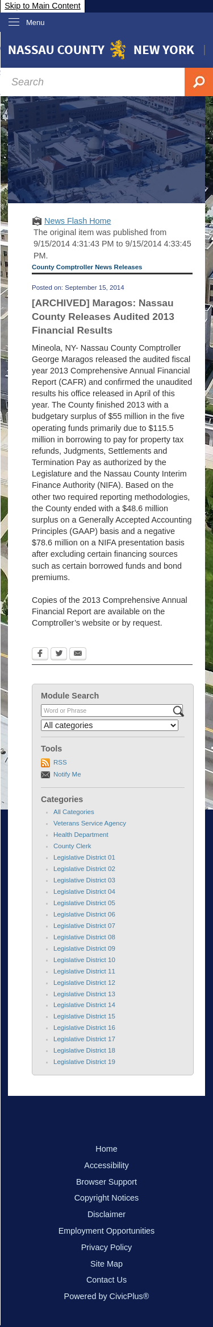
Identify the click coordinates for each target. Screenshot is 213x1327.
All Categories (73, 811)
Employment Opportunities (107, 1230)
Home (106, 1148)
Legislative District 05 (84, 902)
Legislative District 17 (84, 1039)
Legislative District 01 (84, 857)
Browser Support (106, 1181)
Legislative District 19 (84, 1061)
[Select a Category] (109, 725)
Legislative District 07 (84, 925)
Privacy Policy (106, 1247)
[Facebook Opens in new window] (40, 654)
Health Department (80, 834)
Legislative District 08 (84, 937)
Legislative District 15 (84, 1016)
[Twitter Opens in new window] (59, 654)
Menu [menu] (35, 22)
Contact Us (106, 1279)
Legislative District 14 (84, 1004)
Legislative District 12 (84, 982)
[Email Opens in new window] (77, 654)
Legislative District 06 (84, 914)
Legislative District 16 (84, 1027)
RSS (60, 762)
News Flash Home (77, 220)
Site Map (106, 1263)
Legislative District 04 (84, 891)
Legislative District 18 (84, 1050)
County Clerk (72, 846)
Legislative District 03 (84, 880)
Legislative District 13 (84, 994)
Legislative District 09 (84, 948)
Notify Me (67, 774)
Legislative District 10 (84, 959)
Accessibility (106, 1165)
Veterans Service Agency (89, 823)
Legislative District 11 (84, 971)
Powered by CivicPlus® (106, 1296)
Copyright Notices (106, 1197)
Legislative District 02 (84, 868)
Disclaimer (106, 1214)
